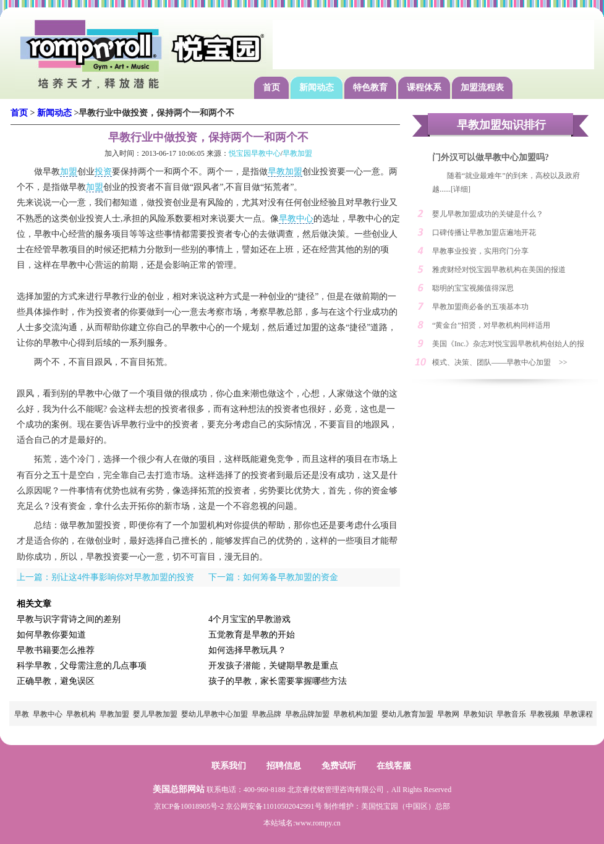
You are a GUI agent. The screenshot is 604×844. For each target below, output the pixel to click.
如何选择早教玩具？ (247, 650)
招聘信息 (283, 765)
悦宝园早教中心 (255, 153)
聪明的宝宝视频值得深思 (473, 288)
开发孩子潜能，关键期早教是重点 (273, 665)
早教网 (448, 714)
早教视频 (544, 714)
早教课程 (578, 714)
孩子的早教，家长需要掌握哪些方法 (277, 681)
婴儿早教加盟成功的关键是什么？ (487, 214)
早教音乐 (511, 714)
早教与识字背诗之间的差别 (69, 619)
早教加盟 (297, 153)
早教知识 (478, 714)
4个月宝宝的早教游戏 (249, 619)
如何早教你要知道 (51, 634)
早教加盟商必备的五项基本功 (480, 306)
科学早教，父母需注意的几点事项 (82, 665)
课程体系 (424, 87)
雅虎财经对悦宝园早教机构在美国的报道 (499, 269)
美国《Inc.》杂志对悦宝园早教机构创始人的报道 (508, 346)
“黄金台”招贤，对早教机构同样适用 (491, 325)
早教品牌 (266, 714)
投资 (103, 171)
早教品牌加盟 (307, 714)
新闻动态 (316, 87)
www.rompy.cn (318, 823)
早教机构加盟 (355, 714)
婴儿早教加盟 (155, 714)
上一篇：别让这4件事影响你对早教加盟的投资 (105, 577)
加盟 (68, 171)
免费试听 (338, 765)
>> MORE (570, 365)
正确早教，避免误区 (56, 681)
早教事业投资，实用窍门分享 (480, 251)
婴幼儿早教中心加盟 (214, 714)
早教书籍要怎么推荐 (56, 650)
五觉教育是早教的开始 (251, 634)
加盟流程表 (482, 87)
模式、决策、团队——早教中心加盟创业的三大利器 (491, 365)
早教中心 (296, 218)
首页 (271, 87)
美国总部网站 (179, 789)
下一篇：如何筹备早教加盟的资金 (273, 577)
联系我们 (228, 765)
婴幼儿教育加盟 (407, 714)
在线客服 (393, 765)
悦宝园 (387, 806)
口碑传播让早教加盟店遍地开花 (484, 232)
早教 (21, 714)
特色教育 (370, 87)
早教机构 (81, 714)
